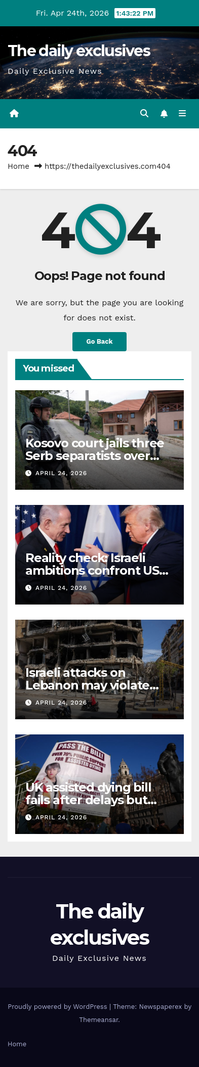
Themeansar (98, 1020)
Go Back (100, 341)
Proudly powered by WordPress (58, 1006)
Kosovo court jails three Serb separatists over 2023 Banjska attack (94, 456)
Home (18, 166)
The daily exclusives (79, 50)
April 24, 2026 (61, 473)
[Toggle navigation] (182, 114)
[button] (144, 113)
